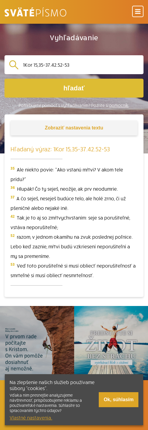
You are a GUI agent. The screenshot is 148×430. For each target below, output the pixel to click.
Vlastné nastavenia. (31, 417)
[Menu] (137, 12)
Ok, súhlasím (119, 399)
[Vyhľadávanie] (80, 64)
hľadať (73, 88)
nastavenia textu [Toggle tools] (74, 127)
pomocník (118, 105)
